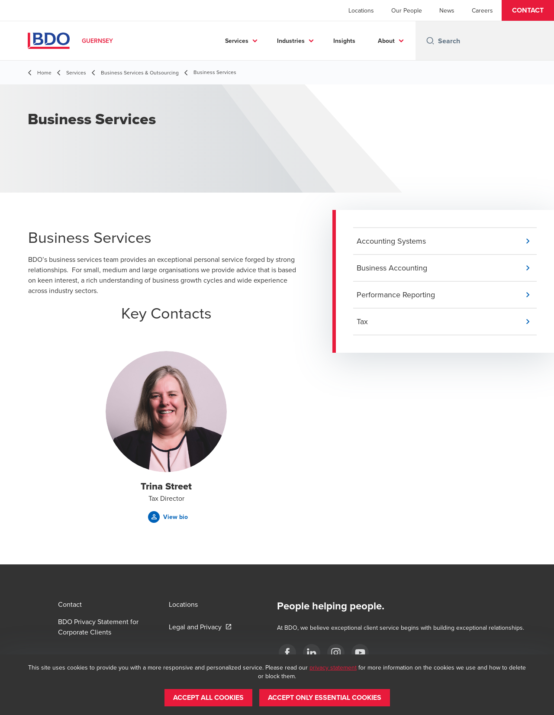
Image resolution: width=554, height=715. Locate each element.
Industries (291, 40)
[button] (528, 10)
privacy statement (333, 667)
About (386, 40)
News (446, 10)
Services (236, 40)
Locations (361, 10)
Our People (406, 10)
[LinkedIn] (311, 652)
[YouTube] (360, 652)
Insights (344, 40)
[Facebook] (287, 652)
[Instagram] (335, 652)
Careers (482, 10)
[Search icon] (430, 40)
